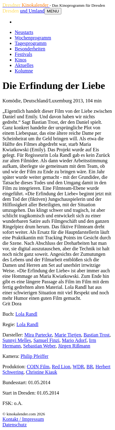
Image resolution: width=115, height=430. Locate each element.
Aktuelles (24, 65)
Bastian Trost (96, 334)
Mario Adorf (74, 340)
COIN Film (38, 366)
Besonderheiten (30, 48)
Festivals (23, 54)
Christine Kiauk (41, 372)
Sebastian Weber (39, 345)
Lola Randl (26, 314)
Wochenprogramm (33, 37)
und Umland (32, 10)
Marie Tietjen (68, 334)
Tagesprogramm (31, 43)
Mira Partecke (38, 334)
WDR (78, 366)
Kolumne (24, 70)
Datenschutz (14, 424)
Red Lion (61, 366)
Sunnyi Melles (16, 340)
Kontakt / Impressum (23, 419)
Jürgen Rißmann (74, 345)
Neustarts (24, 32)
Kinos (20, 59)
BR (89, 366)
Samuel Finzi (46, 340)
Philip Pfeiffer (34, 356)
